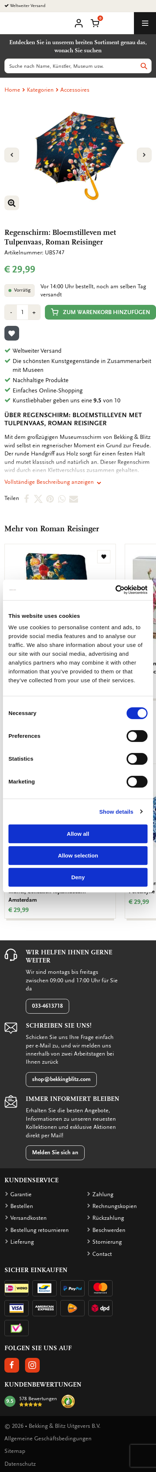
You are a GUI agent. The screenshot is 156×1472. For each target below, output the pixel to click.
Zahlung (102, 1194)
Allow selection (78, 855)
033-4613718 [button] (47, 1006)
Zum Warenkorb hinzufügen (100, 312)
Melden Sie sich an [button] (55, 1152)
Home (12, 90)
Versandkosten (28, 1218)
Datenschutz (20, 1464)
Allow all (78, 834)
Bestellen (21, 1206)
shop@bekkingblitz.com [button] (61, 1079)
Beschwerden (108, 1230)
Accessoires (74, 90)
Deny (78, 877)
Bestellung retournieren (39, 1230)
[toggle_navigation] (145, 23)
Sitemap (14, 1451)
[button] (95, 22)
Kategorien (40, 90)
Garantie (21, 1194)
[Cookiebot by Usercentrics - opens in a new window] (115, 590)
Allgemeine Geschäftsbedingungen (48, 1438)
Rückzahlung (108, 1218)
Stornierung (107, 1242)
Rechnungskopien (114, 1206)
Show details (116, 812)
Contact (102, 1254)
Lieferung (22, 1242)
